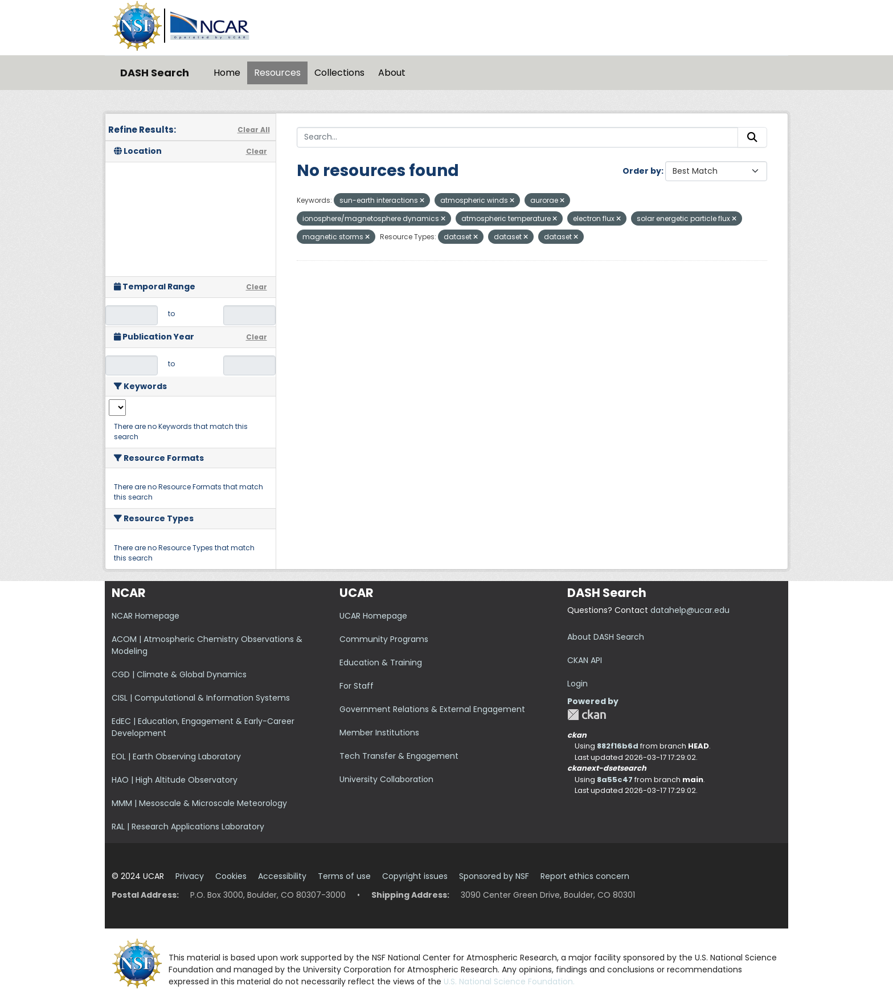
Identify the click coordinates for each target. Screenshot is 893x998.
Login (577, 683)
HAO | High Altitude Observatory (174, 780)
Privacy (189, 876)
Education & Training (380, 662)
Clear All (253, 129)
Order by (641, 171)
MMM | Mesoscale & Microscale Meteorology (199, 803)
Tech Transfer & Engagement (398, 756)
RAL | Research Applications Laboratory (188, 826)
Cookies (231, 876)
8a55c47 (615, 779)
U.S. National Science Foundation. (509, 981)
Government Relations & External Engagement (432, 709)
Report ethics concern (584, 876)
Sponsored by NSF (494, 876)
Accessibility (282, 876)
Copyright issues (415, 876)
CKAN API (584, 660)
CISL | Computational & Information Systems (201, 697)
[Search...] (518, 137)
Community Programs (383, 639)
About (391, 72)
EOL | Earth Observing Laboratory (176, 756)
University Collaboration (386, 779)
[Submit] (752, 137)
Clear (256, 151)
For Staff (356, 686)
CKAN (586, 715)
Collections (339, 72)
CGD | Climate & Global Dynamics (179, 674)
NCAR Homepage (145, 615)
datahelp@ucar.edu (690, 610)
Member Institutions (379, 732)
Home (227, 72)
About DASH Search (605, 637)
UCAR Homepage (373, 615)
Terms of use (344, 876)
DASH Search (154, 73)
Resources (277, 72)
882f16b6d (617, 746)
